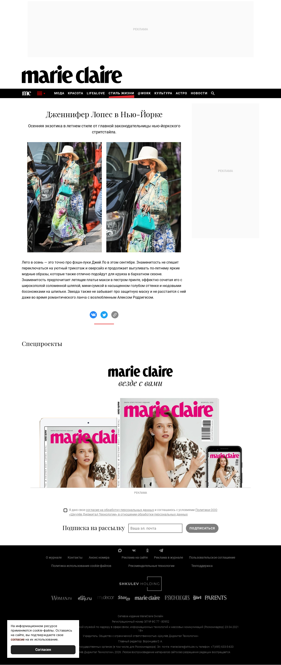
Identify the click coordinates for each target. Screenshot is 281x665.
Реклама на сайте (135, 557)
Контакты (75, 557)
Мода (59, 93)
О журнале (54, 557)
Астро (181, 93)
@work (144, 93)
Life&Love (96, 93)
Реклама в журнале (168, 557)
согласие (18, 639)
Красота (75, 93)
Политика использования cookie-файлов (81, 566)
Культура (163, 93)
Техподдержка (202, 566)
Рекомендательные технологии (151, 566)
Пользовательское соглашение (212, 557)
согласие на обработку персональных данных (120, 510)
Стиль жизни (121, 93)
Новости (199, 93)
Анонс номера (99, 557)
